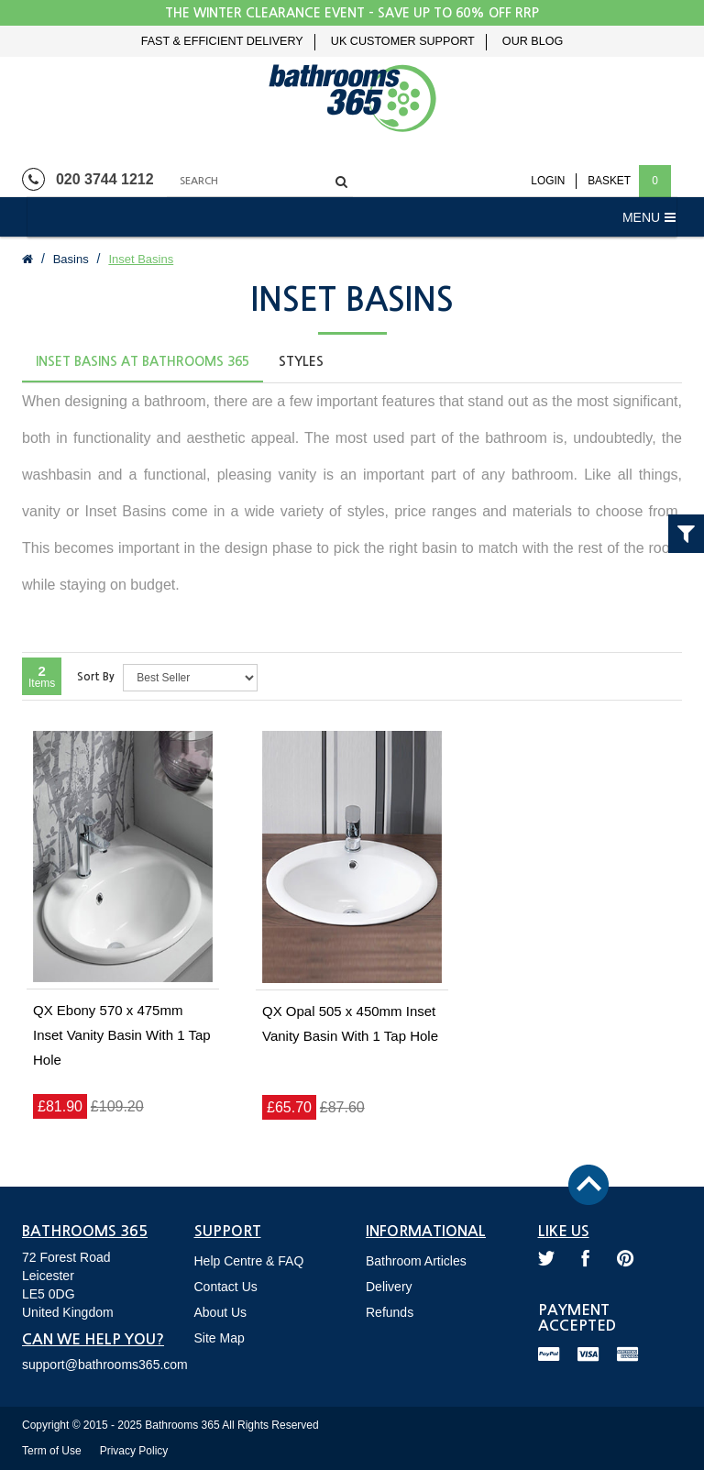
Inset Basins (140, 259)
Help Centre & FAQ (249, 1261)
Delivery (389, 1286)
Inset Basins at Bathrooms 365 (142, 361)
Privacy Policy (134, 1450)
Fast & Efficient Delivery (222, 41)
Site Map (219, 1338)
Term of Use (52, 1450)
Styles (301, 361)
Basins (71, 259)
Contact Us (226, 1286)
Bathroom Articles (416, 1261)
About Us (221, 1312)
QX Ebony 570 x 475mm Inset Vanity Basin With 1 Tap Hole (122, 1034)
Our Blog (532, 41)
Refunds (389, 1312)
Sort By (96, 676)
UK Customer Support (403, 41)
